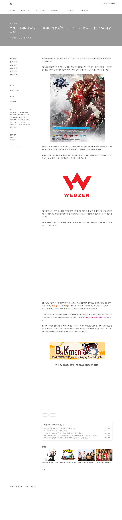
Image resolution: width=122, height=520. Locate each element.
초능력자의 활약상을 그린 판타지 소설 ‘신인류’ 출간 (58, 455)
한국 (27, 117)
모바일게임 (22, 117)
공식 (14, 122)
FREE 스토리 (84, 10)
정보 (19, 115)
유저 (11, 117)
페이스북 (11, 146)
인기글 (17, 90)
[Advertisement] (77, 421)
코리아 (11, 127)
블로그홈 (12, 10)
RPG (14, 112)
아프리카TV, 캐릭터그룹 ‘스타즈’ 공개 (54, 457)
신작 (15, 127)
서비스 (26, 112)
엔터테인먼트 (26, 124)
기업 (28, 115)
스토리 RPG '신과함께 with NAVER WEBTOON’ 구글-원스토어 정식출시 (65, 465)
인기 (17, 112)
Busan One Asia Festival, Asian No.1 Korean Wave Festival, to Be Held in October (70, 462)
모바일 (21, 112)
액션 (16, 124)
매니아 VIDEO (25, 10)
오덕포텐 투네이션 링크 (16, 513)
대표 (24, 122)
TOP (110, 514)
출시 (11, 122)
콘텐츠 (11, 119)
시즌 (21, 122)
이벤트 (14, 115)
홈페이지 (12, 124)
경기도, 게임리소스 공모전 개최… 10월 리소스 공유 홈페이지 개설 (62, 460)
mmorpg (15, 117)
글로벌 (27, 119)
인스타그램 (15, 146)
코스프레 (23, 115)
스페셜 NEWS (54, 10)
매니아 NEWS (40, 10)
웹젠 (17, 122)
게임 (11, 112)
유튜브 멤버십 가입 (31, 513)
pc (18, 119)
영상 (11, 115)
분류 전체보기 (13, 59)
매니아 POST (69, 10)
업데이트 (22, 119)
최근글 (11, 90)
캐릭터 (20, 124)
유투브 (20, 146)
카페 (15, 119)
